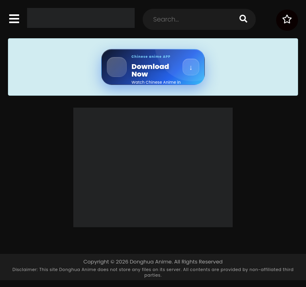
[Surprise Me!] (287, 20)
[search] (243, 19)
